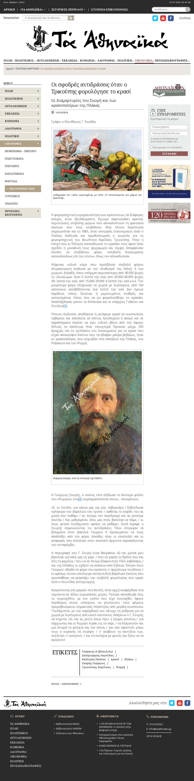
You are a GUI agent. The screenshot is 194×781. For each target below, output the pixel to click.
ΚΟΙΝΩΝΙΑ (87, 60)
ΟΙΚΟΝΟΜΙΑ (143, 60)
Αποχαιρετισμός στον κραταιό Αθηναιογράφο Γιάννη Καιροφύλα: (116, 738)
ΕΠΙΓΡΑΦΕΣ (12, 166)
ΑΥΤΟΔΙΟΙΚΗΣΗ (48, 60)
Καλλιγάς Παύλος (94, 659)
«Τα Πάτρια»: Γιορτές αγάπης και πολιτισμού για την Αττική (116, 752)
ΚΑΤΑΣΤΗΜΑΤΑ (14, 173)
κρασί (115, 659)
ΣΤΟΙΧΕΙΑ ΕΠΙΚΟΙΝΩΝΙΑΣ (109, 9)
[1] (65, 306)
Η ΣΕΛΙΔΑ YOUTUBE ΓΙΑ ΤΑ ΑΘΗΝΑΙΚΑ (163, 18)
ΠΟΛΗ (8, 60)
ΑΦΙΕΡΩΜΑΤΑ (109, 716)
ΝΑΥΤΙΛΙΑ (11, 181)
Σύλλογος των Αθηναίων (70, 733)
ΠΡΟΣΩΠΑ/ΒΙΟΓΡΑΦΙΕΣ (171, 60)
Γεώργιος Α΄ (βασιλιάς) (97, 651)
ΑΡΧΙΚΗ (9, 9)
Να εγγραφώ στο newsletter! (166, 147)
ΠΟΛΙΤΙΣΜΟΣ (24, 60)
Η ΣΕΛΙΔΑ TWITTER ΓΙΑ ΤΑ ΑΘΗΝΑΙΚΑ (155, 18)
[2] (80, 499)
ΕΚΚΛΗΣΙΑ (69, 60)
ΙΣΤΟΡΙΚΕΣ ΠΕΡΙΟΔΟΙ (67, 9)
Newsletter (11, 18)
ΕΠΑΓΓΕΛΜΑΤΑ (14, 158)
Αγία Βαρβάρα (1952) (14, 2)
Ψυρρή (120, 667)
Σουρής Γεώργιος (93, 663)
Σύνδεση (184, 18)
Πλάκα (128, 659)
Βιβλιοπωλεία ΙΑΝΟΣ (67, 724)
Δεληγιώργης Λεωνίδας (98, 655)
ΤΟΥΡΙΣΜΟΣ (12, 196)
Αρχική (9, 68)
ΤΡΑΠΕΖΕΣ (11, 203)
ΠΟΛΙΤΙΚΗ (124, 60)
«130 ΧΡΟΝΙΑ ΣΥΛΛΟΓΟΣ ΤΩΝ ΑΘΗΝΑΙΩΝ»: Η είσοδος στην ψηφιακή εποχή (115, 727)
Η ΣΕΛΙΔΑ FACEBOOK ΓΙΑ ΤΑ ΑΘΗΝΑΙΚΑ (171, 18)
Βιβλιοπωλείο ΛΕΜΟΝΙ (69, 728)
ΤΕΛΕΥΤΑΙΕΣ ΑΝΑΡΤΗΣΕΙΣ (27, 68)
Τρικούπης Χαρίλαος (96, 667)
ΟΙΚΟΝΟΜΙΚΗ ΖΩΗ (22, 188)
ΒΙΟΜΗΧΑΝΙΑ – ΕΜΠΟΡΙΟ (20, 151)
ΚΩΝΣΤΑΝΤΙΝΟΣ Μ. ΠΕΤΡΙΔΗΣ (115, 745)
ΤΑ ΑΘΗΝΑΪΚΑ (97, 38)
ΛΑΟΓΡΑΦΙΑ (106, 60)
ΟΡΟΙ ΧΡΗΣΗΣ (154, 736)
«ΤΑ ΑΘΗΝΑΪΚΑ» (31, 9)
